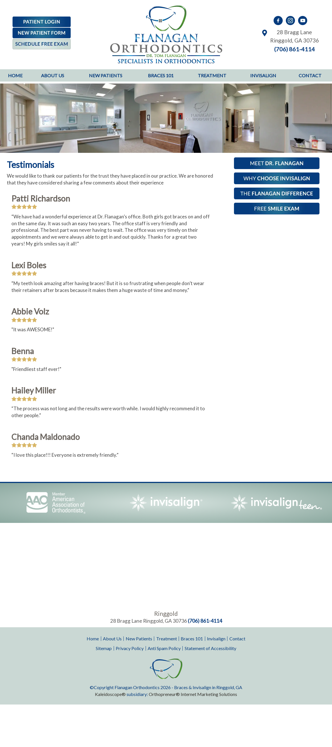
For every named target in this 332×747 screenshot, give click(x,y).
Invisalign (263, 75)
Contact (310, 75)
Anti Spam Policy (164, 648)
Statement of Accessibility (210, 648)
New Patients (105, 75)
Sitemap (104, 648)
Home (15, 75)
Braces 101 (161, 75)
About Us (52, 75)
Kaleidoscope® (110, 694)
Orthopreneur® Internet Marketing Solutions (193, 694)
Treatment (212, 75)
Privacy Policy (130, 648)
